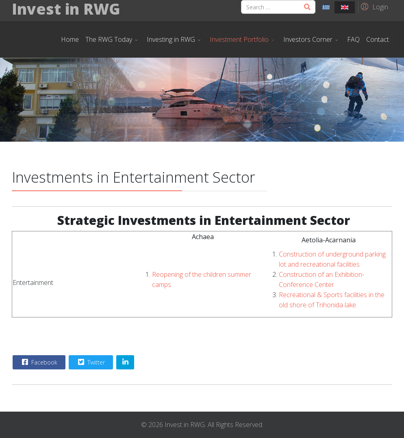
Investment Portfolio (239, 39)
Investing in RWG (171, 39)
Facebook (38, 362)
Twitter (90, 362)
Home (70, 39)
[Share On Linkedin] (125, 362)
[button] (373, 6)
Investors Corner (307, 39)
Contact (377, 39)
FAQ (353, 39)
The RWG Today (108, 39)
